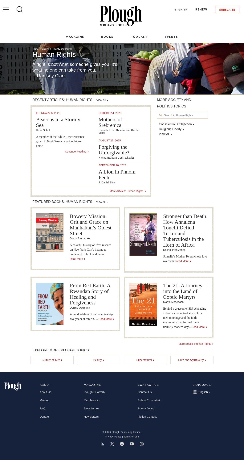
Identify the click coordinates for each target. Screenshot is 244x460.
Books (107, 36)
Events (171, 36)
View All (164, 134)
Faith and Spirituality (191, 360)
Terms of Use (131, 436)
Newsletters (91, 416)
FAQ (42, 408)
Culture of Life (51, 360)
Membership (92, 400)
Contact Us (145, 392)
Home (35, 49)
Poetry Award (146, 408)
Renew (201, 9)
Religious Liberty (170, 129)
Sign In (181, 9)
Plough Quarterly (94, 392)
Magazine (75, 36)
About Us (45, 392)
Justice (45, 49)
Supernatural (144, 360)
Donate (44, 416)
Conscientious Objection (175, 124)
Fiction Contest (147, 416)
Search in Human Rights (160, 115)
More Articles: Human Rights (126, 191)
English (201, 392)
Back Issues (91, 408)
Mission (44, 400)
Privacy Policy (113, 436)
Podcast (139, 36)
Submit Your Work (149, 400)
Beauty (97, 360)
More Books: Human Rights (195, 343)
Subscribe (227, 9)
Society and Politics (62, 49)
